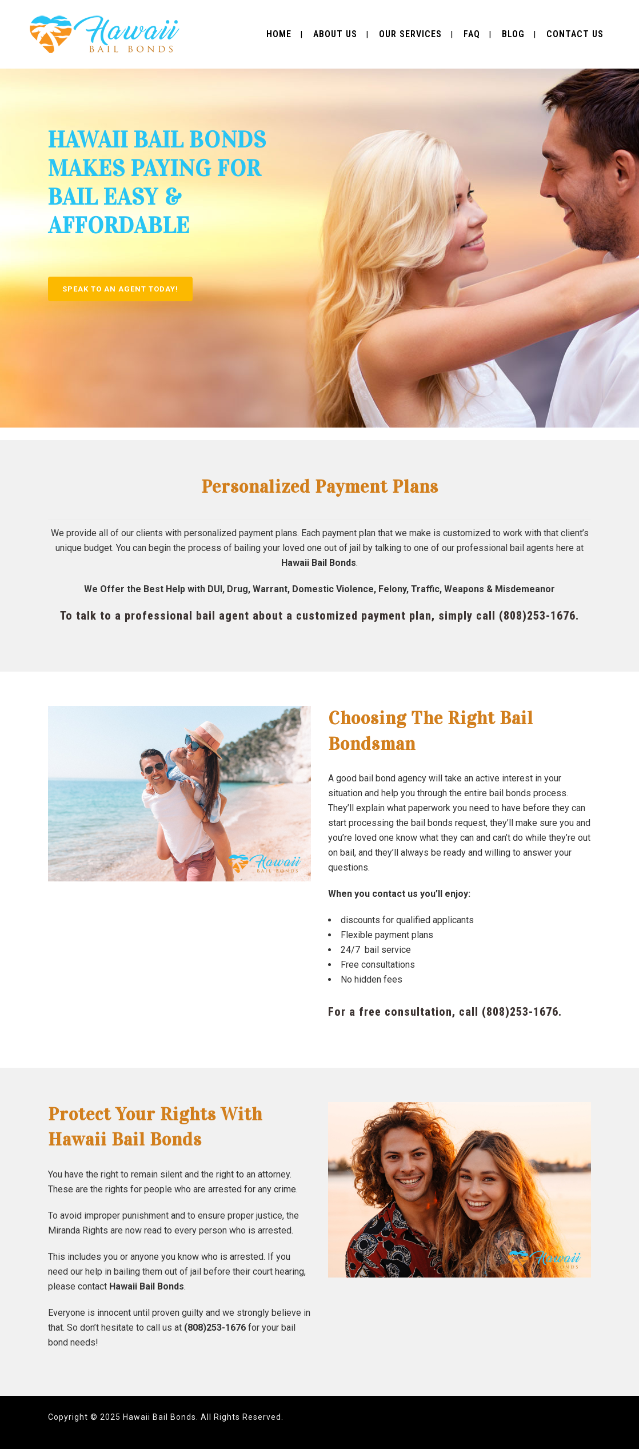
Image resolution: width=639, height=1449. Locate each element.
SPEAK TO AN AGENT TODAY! (120, 289)
